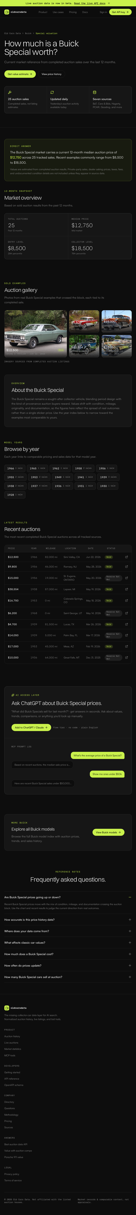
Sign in (103, 12)
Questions (9, 1108)
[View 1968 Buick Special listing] (126, 613)
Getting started (12, 1072)
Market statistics (12, 1048)
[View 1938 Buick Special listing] (126, 589)
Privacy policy (11, 1174)
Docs (85, 12)
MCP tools (9, 1055)
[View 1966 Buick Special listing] (126, 557)
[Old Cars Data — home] (15, 11)
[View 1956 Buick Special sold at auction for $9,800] (84, 321)
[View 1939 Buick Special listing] (126, 624)
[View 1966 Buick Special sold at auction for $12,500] (35, 333)
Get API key (120, 12)
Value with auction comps (18, 1150)
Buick (28, 33)
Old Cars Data (12, 33)
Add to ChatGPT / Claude (31, 727)
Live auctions (11, 1042)
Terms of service (13, 1180)
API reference (11, 1078)
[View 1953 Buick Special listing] (126, 600)
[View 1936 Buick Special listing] (126, 657)
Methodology (11, 1114)
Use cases (58, 12)
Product (43, 12)
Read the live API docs (89, 3)
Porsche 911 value (13, 1157)
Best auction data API (15, 1144)
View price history (51, 74)
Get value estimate (20, 74)
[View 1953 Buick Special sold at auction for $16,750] (117, 346)
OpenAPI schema (13, 1085)
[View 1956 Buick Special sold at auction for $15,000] (117, 321)
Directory (9, 1101)
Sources (8, 1127)
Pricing (73, 12)
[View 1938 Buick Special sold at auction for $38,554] (84, 346)
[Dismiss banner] (109, 3)
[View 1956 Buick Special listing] (126, 566)
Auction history (12, 1036)
